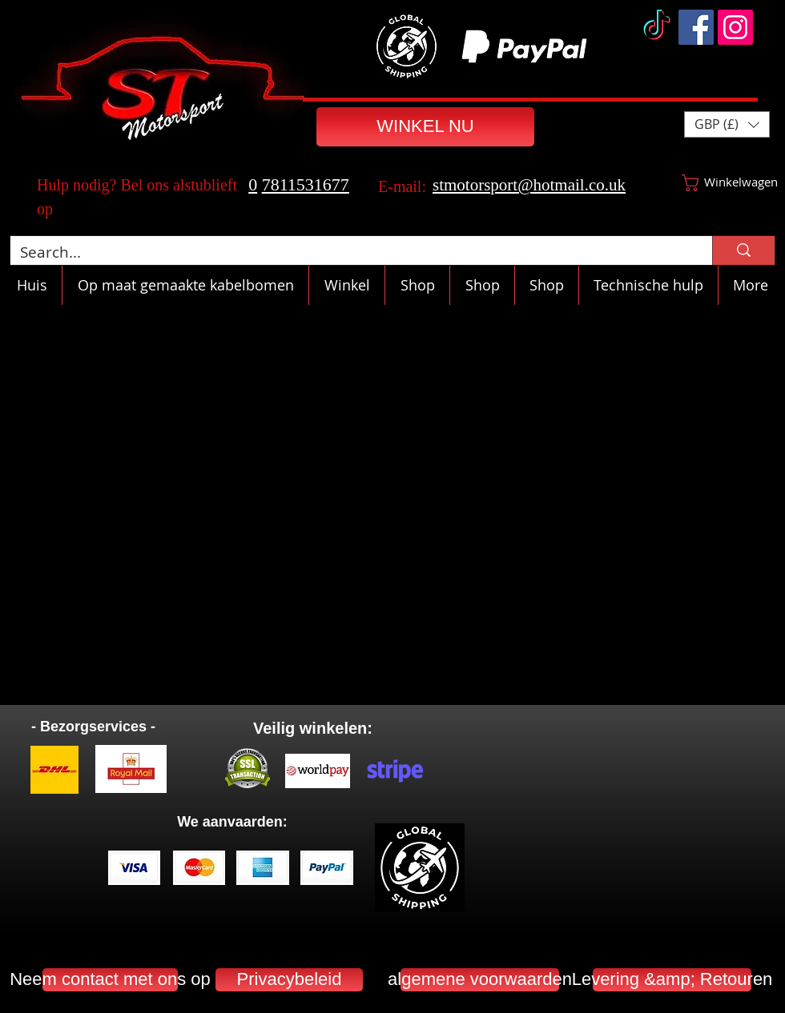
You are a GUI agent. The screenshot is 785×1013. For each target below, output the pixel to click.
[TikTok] (656, 27)
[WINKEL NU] (425, 126)
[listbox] (727, 124)
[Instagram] (735, 27)
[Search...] (349, 252)
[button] (727, 124)
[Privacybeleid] (289, 979)
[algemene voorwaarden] (480, 979)
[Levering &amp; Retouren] (672, 979)
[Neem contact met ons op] (110, 979)
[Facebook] (696, 27)
